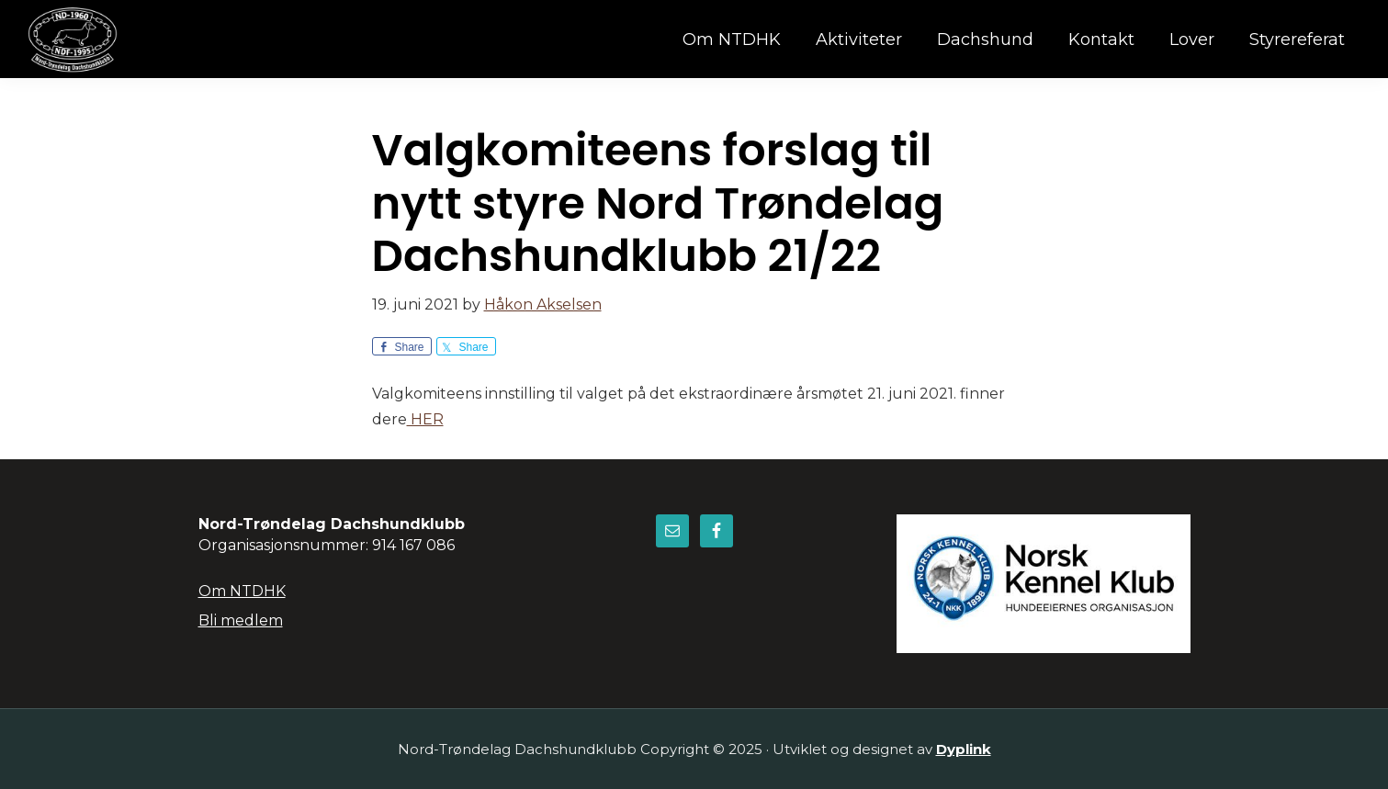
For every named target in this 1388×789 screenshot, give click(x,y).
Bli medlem (240, 620)
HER (425, 419)
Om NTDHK (242, 591)
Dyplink (963, 749)
